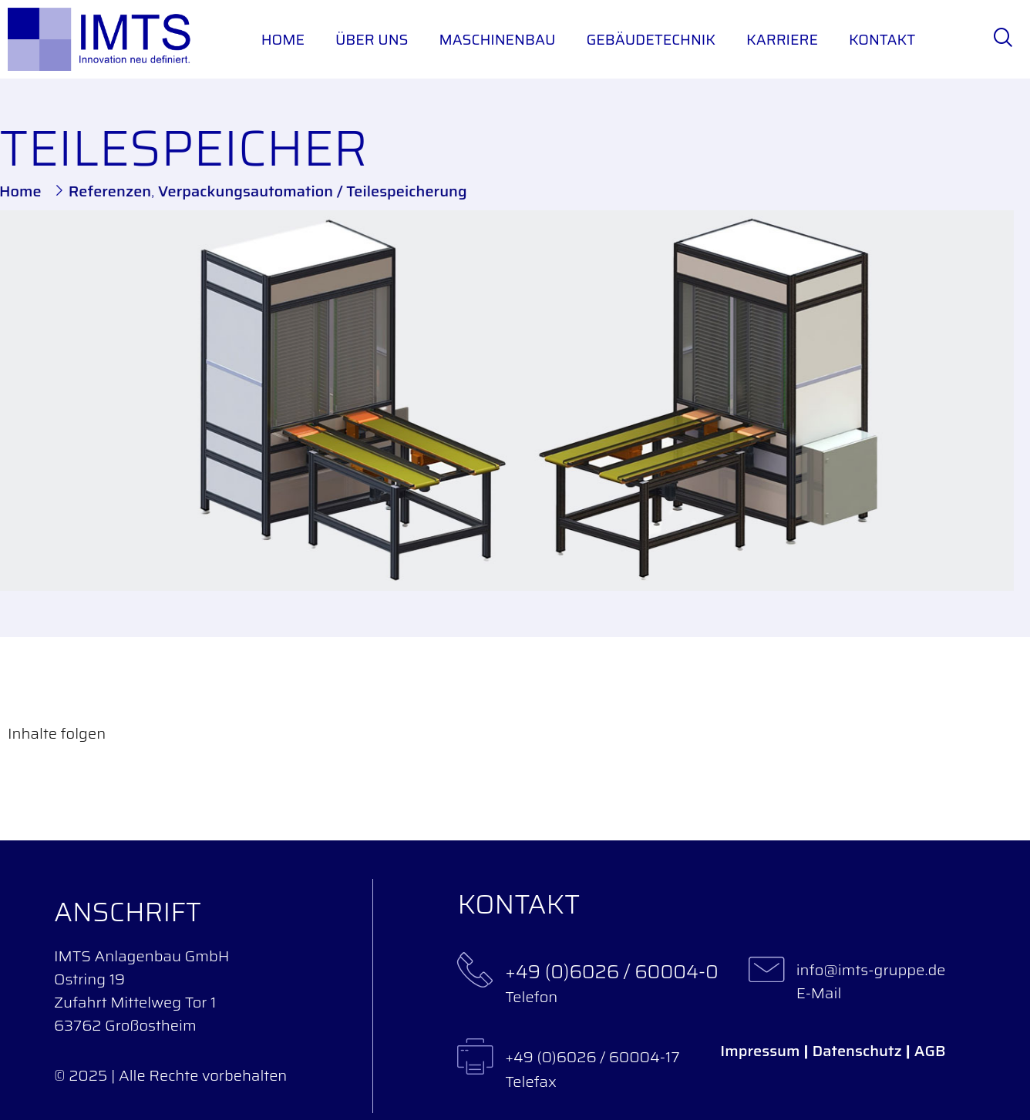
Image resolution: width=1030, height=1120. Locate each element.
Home (283, 39)
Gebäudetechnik (650, 39)
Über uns (372, 39)
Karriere (782, 39)
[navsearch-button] (1003, 39)
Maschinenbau (497, 39)
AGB (930, 1050)
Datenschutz (857, 1050)
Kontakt (882, 39)
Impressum (759, 1050)
